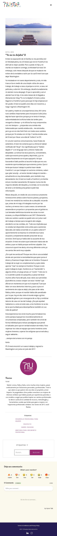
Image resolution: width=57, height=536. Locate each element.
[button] (51, 5)
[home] (12, 4)
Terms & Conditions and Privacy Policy (28, 525)
